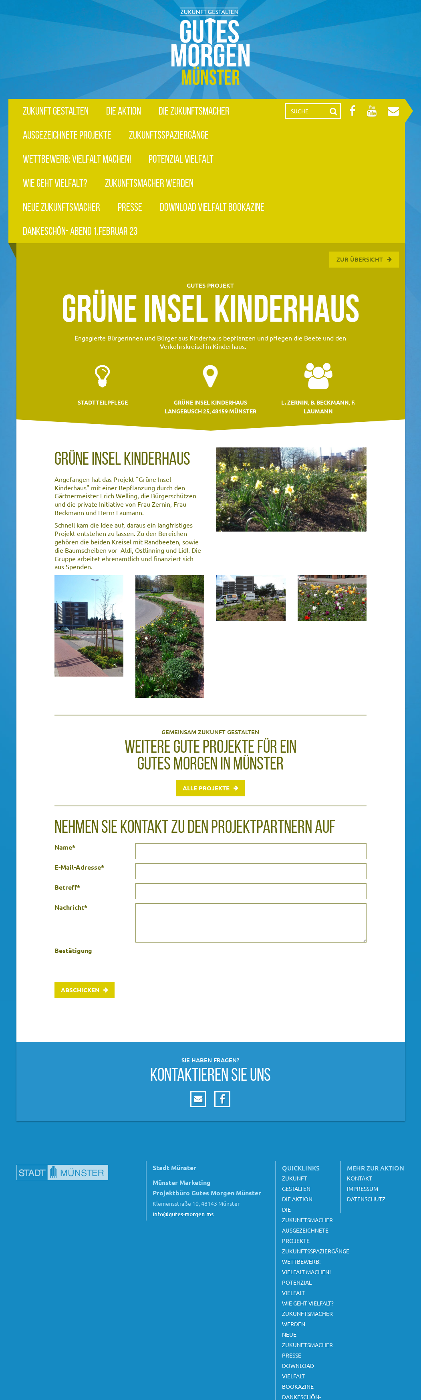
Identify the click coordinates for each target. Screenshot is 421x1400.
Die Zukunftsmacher (194, 111)
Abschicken (80, 990)
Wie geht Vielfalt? (55, 183)
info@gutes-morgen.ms (183, 1214)
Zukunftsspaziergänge (169, 135)
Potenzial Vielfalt (181, 159)
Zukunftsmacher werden (149, 183)
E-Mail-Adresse (79, 867)
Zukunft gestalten (56, 111)
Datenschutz (366, 1199)
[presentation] (196, 962)
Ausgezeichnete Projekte (67, 135)
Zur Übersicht (359, 259)
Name (64, 847)
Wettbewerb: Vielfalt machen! (77, 159)
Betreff (67, 887)
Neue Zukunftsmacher (61, 207)
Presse (130, 207)
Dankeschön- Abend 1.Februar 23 (80, 231)
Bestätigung (73, 951)
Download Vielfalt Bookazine (212, 207)
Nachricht (70, 907)
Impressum (362, 1188)
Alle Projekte (206, 788)
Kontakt (359, 1178)
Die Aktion (123, 111)
